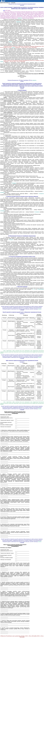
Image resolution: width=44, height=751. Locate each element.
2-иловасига (41, 193)
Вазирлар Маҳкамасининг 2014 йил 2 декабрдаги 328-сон (20, 80)
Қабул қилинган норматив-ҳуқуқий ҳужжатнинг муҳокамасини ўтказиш (22, 360)
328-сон (22, 77)
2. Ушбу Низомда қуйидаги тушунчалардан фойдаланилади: (16, 96)
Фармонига (18, 21)
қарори (22, 5)
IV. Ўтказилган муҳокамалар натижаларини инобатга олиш (22, 256)
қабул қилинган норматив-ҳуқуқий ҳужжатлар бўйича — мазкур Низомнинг (21, 193)
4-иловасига (37, 211)
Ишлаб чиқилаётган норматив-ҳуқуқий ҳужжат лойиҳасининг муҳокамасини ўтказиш (22, 312)
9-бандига (11, 239)
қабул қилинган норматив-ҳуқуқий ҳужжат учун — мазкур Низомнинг (19, 211)
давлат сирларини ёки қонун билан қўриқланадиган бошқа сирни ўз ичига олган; (21, 176)
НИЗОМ (22, 88)
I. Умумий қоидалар (22, 90)
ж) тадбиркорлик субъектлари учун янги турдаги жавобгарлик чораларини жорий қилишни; (23, 152)
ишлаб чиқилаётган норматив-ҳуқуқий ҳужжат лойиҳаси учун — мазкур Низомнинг (23, 209)
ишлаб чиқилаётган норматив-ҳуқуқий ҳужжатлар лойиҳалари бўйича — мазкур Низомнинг (23, 191)
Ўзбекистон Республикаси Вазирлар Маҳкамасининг (22, 4)
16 (34, 289)
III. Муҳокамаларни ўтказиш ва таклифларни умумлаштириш (22, 235)
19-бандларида (40, 289)
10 (32, 289)
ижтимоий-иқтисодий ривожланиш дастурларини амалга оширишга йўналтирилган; (21, 179)
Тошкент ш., (22, 75)
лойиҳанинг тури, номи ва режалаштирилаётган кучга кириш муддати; (18, 217)
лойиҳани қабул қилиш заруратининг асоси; (13, 216)
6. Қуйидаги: (6, 174)
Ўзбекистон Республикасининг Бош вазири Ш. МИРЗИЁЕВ (30, 73)
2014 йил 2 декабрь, (22, 76)
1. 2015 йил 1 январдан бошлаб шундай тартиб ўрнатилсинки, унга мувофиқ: (20, 26)
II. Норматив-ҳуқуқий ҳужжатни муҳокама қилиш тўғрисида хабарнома (22, 196)
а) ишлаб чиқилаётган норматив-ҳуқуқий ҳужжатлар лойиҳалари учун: (19, 215)
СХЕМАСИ (22, 313)
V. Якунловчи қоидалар (22, 286)
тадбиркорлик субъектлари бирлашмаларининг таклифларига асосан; (18, 166)
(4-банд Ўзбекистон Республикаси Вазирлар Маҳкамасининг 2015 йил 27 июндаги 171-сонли (24, 60)
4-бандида (13, 183)
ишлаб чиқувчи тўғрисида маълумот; (11, 218)
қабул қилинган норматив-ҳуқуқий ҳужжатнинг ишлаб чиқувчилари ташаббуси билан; (22, 165)
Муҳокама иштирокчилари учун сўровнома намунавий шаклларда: (18, 208)
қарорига (20, 18)
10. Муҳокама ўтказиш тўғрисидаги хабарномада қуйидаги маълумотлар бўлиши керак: (22, 214)
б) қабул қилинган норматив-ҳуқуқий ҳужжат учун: (14, 223)
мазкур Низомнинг (7, 183)
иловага (10, 41)
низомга (39, 308)
